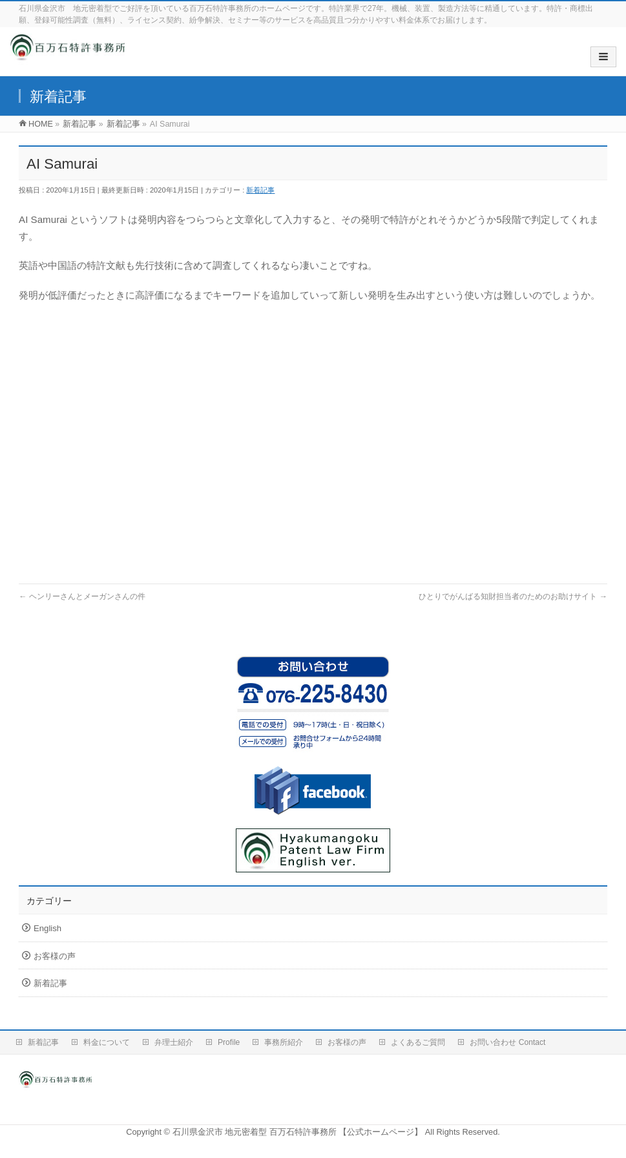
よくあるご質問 (418, 1042)
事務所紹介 (283, 1042)
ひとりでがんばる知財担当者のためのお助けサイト (513, 596)
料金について (106, 1042)
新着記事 (260, 190)
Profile (229, 1042)
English (47, 928)
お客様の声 (55, 956)
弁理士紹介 (173, 1042)
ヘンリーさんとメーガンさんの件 (82, 596)
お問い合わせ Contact (507, 1042)
